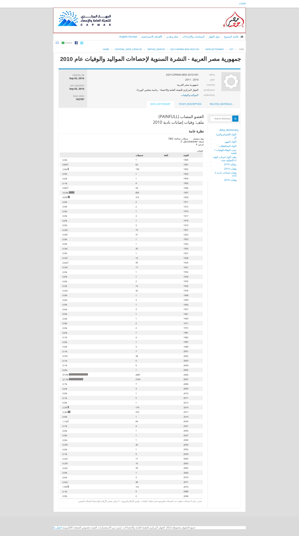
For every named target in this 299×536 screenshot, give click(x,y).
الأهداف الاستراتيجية (151, 36)
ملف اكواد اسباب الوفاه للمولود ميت (224, 159)
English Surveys (128, 36)
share (68, 43)
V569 (241, 49)
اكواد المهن (230, 141)
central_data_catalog (128, 49)
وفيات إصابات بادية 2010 (226, 174)
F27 (231, 49)
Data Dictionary (214, 49)
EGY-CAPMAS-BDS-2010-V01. (185, 49)
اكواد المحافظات (227, 146)
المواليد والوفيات (190, 95)
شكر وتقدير (172, 36)
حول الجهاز (214, 36)
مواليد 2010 (230, 164)
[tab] (221, 104)
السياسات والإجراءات (193, 36)
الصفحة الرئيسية (242, 36)
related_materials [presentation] (221, 104)
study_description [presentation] (190, 104)
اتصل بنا (57, 527)
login (242, 3)
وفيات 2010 (230, 168)
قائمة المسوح (231, 36)
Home (106, 49)
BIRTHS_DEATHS (156, 49)
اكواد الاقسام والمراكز (226, 136)
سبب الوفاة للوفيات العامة (225, 151)
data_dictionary (228, 130)
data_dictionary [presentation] (160, 104)
